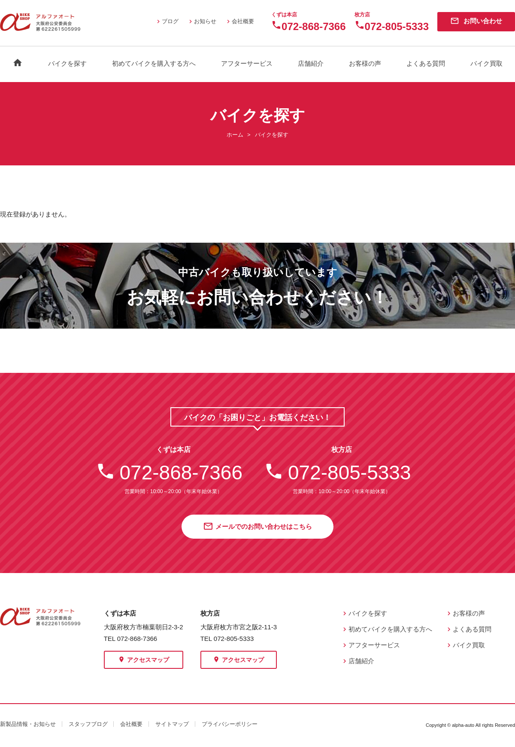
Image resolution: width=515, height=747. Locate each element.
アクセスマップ (143, 660)
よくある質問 (425, 63)
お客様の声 (365, 63)
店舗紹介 (311, 63)
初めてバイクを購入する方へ (154, 63)
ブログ (167, 21)
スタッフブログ (88, 724)
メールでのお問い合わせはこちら (257, 527)
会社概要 (239, 21)
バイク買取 (486, 63)
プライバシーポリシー (230, 724)
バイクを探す (67, 63)
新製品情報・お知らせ (28, 724)
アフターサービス (247, 63)
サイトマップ (172, 724)
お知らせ (201, 21)
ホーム (235, 134)
